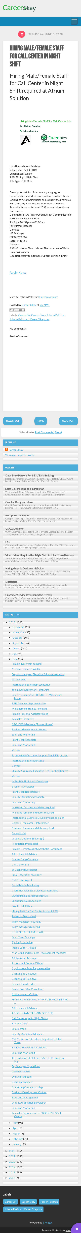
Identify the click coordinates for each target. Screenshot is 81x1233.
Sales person (19, 1028)
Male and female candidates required (33, 812)
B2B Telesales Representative (29, 703)
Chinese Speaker (21, 1071)
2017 (12, 1177)
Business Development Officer (29, 1092)
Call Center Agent (22, 879)
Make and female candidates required (33, 807)
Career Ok (24, 315)
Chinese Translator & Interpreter (30, 822)
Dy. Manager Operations (26, 1066)
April (15, 1128)
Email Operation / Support (26, 874)
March (16, 1133)
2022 (12, 1150)
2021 (12, 1156)
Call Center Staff (21, 864)
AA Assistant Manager (25, 957)
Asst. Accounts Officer (25, 994)
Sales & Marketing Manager (28, 1033)
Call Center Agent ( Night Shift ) (30, 1018)
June (15, 659)
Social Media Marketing (25, 885)
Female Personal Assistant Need (30, 713)
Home (41, 420)
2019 (12, 1167)
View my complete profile (19, 454)
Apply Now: (18, 272)
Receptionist (19, 833)
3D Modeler (19, 679)
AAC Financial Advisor (24, 853)
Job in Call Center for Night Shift (30, 689)
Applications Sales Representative (31, 968)
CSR (7, 541)
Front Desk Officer (23, 905)
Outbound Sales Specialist (26, 900)
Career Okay (38, 315)
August (16, 648)
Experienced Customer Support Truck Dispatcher (40, 755)
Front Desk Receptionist (26, 791)
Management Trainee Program (29, 708)
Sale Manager (19, 1023)
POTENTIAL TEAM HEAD (27, 931)
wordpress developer (17, 515)
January (16, 1144)
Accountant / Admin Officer (27, 963)
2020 (12, 1161)
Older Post (68, 420)
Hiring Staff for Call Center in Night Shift (35, 911)
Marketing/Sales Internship (27, 1087)
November (18, 632)
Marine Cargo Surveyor (25, 859)
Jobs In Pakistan (56, 315)
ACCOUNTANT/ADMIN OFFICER (32, 1013)
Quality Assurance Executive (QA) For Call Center (40, 770)
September (18, 643)
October (17, 637)
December (18, 626)
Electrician (11, 581)
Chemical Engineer (22, 1081)
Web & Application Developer (29, 1102)
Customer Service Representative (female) (29, 594)
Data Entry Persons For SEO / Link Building (29, 475)
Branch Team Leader (23, 983)
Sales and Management (25, 1097)
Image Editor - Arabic (24, 947)
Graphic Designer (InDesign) (28, 838)
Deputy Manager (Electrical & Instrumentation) (38, 674)
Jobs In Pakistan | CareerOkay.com (29, 319)
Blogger (47, 1222)
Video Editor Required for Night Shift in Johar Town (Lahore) (39, 555)
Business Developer (23, 786)
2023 (12, 622)
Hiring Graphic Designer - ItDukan (24, 568)
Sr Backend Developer (24, 869)
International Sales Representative (31, 684)
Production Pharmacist (25, 843)
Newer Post (12, 420)
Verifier (16, 750)
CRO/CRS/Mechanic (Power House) (32, 724)
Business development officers (29, 729)
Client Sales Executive (24, 973)
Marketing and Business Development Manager (39, 952)
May (15, 1122)
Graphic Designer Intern (19, 502)
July (14, 653)
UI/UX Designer (14, 528)
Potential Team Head (24, 916)
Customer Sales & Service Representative (35, 890)
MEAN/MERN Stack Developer (30, 781)
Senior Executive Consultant (27, 989)
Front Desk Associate (24, 739)
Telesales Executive (23, 718)
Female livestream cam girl (27, 663)
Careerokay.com (48, 296)
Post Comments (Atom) (48, 432)
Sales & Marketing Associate (28, 796)
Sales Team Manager (23, 937)
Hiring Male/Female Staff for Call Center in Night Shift (37, 56)
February (17, 1138)
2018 (12, 1172)
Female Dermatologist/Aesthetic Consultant (37, 848)
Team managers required (26, 926)
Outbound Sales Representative (30, 895)
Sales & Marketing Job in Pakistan (24, 488)
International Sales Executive (28, 760)
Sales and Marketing (23, 734)
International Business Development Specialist (38, 817)
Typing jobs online (22, 942)
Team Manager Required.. (26, 921)
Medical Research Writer (26, 668)
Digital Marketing (22, 1076)
